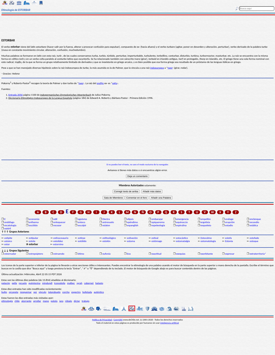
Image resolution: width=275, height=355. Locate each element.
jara (61, 301)
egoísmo (82, 219)
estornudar (10, 253)
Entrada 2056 (15, 94)
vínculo (42, 292)
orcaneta (13, 292)
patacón (5, 283)
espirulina (181, 225)
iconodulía (59, 283)
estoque (254, 241)
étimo (81, 253)
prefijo (100, 83)
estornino (58, 244)
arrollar (37, 301)
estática (254, 225)
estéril (7, 228)
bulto (4, 292)
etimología (7, 301)
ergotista (205, 222)
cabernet (89, 283)
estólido (82, 241)
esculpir (82, 225)
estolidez (58, 241)
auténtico (99, 292)
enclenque (255, 219)
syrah (79, 283)
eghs (114, 83)
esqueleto (206, 225)
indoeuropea (157, 67)
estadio (229, 225)
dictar (77, 301)
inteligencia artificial (169, 323)
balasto (99, 283)
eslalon (106, 225)
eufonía (106, 253)
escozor (57, 225)
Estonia (229, 241)
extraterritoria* (258, 253)
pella (14, 283)
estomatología (208, 241)
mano (46, 301)
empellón (206, 219)
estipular (33, 238)
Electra (106, 219)
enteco (81, 222)
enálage (229, 219)
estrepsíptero (36, 253)
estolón (106, 241)
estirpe (81, 238)
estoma (131, 241)
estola (32, 241)
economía (34, 219)
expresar (229, 253)
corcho (65, 292)
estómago (156, 241)
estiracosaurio (60, 238)
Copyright (118, 319)
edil (55, 219)
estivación (132, 238)
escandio (254, 222)
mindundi (47, 283)
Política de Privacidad (102, 319)
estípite (8, 238)
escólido (33, 225)
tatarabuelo (54, 292)
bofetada (87, 292)
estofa (228, 238)
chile (17, 301)
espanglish (132, 225)
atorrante (26, 301)
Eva (129, 253)
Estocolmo (206, 238)
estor (7, 244)
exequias (180, 253)
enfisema (34, 222)
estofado (254, 238)
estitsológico (109, 238)
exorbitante (207, 253)
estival (154, 238)
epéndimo (132, 222)
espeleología (158, 225)
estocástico (182, 238)
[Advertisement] (137, 27)
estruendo (58, 253)
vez (35, 292)
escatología (10, 225)
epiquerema (157, 222)
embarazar (157, 219)
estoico (8, 241)
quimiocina (34, 283)
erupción (230, 222)
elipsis (130, 219)
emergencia (182, 219)
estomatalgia (183, 241)
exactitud (156, 253)
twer (170, 67)
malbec (71, 283)
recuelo (23, 283)
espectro (76, 292)
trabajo (85, 301)
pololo (54, 301)
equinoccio (182, 222)
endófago (9, 222)
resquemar (26, 292)
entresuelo (108, 222)
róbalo (68, 301)
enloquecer (59, 222)
